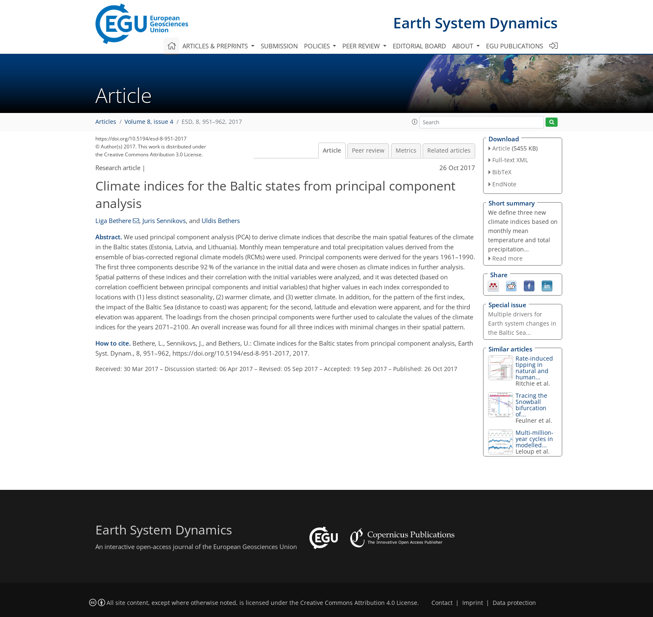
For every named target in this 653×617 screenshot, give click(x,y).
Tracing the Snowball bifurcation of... (531, 404)
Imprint (472, 603)
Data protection (514, 603)
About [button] (463, 46)
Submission (279, 46)
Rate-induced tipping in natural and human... (534, 367)
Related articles (449, 150)
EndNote (504, 184)
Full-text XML (510, 160)
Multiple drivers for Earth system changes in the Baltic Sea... (522, 323)
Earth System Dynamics (475, 23)
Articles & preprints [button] (215, 46)
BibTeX (501, 172)
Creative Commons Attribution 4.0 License (358, 603)
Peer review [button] (361, 46)
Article (332, 150)
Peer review (368, 150)
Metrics (406, 150)
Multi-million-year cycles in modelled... (534, 439)
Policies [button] (317, 46)
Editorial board (419, 46)
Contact (442, 603)
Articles (105, 121)
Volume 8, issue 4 (149, 121)
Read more (507, 258)
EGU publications (514, 46)
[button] (415, 121)
